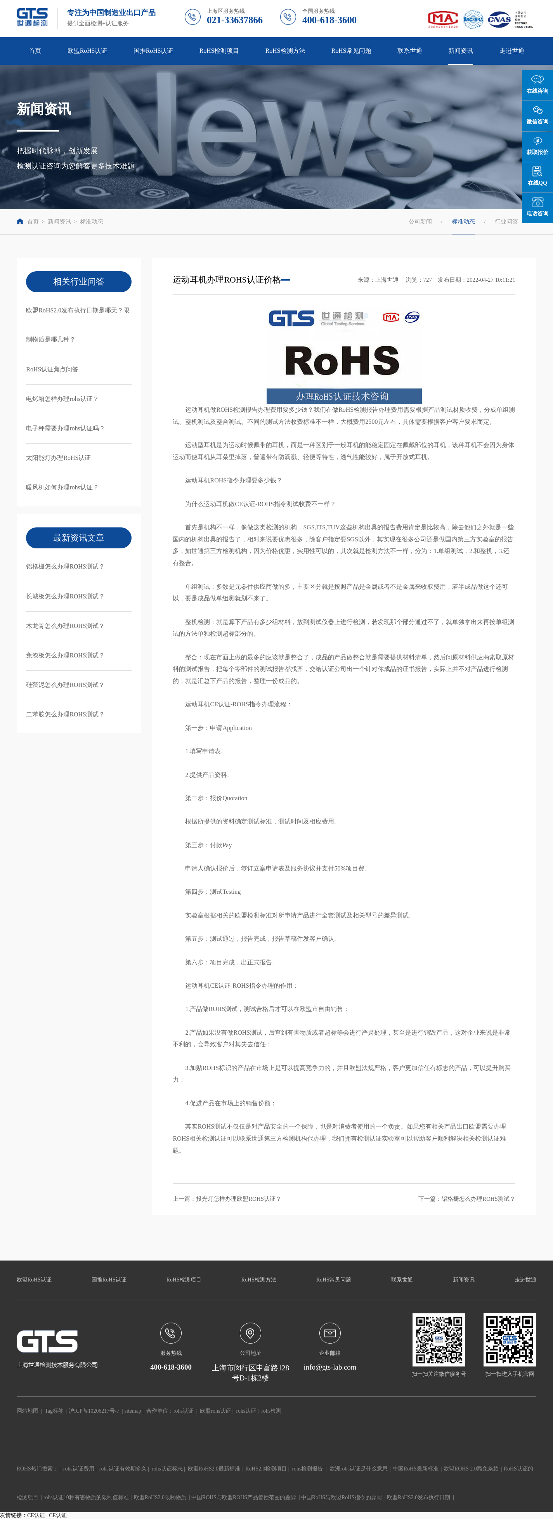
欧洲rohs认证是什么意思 (358, 1469)
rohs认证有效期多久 (123, 1469)
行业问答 (506, 221)
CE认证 (36, 1515)
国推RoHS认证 (153, 50)
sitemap (133, 1411)
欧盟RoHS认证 (87, 50)
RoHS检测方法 (285, 50)
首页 (35, 50)
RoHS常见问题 (351, 50)
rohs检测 (271, 1411)
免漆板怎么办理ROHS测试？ (65, 655)
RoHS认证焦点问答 (52, 369)
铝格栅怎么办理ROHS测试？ (65, 566)
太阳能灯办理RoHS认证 (58, 457)
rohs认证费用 (78, 1469)
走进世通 (511, 50)
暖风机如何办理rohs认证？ (62, 487)
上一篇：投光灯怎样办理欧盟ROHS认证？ (227, 1199)
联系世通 (409, 50)
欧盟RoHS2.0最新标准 (214, 1469)
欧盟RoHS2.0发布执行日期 (418, 1497)
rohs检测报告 (307, 1469)
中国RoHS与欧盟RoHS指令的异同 (341, 1497)
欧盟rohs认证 (215, 1411)
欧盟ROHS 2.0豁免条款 (471, 1469)
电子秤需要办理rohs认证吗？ (65, 428)
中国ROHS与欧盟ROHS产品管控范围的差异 (243, 1497)
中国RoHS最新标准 (416, 1469)
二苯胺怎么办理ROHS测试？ (65, 714)
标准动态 (91, 221)
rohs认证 (183, 1411)
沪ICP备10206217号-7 (94, 1411)
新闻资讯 (460, 50)
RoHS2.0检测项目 (266, 1469)
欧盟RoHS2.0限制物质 (160, 1497)
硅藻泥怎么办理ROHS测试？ (65, 684)
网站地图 (27, 1411)
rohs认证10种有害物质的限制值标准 (86, 1497)
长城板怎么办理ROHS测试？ (65, 596)
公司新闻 (420, 221)
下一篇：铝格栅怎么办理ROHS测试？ (466, 1199)
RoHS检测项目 (219, 50)
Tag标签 (54, 1411)
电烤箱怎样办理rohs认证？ (62, 398)
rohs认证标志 (167, 1469)
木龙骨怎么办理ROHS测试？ (65, 626)
